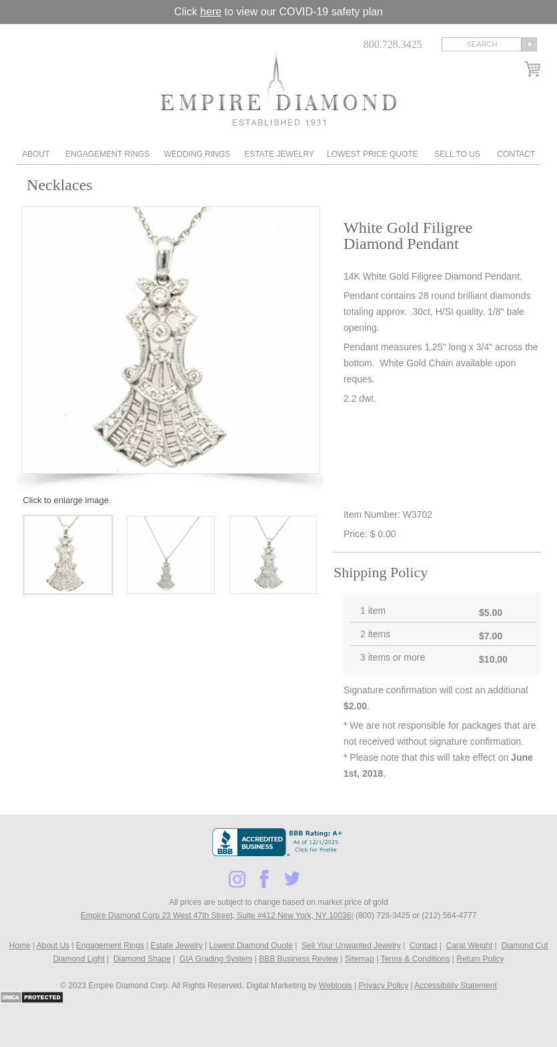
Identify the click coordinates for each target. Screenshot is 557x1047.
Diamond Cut (524, 945)
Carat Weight (469, 945)
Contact (516, 154)
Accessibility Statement (455, 985)
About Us (53, 945)
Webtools (335, 985)
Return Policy (480, 959)
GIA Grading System (215, 959)
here (210, 11)
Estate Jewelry (279, 154)
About (35, 154)
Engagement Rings (107, 154)
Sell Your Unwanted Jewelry (351, 945)
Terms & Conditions (415, 959)
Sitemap (359, 959)
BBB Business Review (298, 959)
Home (20, 945)
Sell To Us (457, 154)
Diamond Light (78, 959)
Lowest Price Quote (372, 154)
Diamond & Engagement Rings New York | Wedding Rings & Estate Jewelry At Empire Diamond (278, 88)
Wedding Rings (197, 154)
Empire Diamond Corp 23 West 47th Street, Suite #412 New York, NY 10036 (216, 915)
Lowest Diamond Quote (251, 945)
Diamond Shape (142, 959)
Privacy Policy (384, 985)
